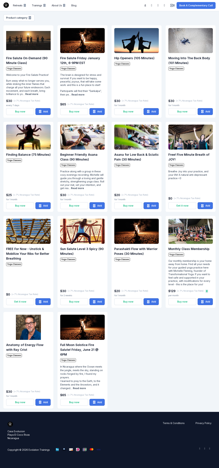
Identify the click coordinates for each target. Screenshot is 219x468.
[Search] (145, 5)
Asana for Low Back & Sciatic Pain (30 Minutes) (136, 157)
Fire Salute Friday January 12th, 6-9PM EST (80, 60)
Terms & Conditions (174, 423)
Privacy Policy (203, 423)
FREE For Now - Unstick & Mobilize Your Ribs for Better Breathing (27, 253)
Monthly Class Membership (188, 249)
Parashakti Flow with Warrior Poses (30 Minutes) (136, 251)
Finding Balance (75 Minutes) (28, 154)
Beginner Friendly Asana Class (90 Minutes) (79, 157)
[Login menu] (172, 5)
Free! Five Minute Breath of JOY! (188, 157)
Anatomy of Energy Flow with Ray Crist (24, 347)
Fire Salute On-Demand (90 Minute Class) (27, 60)
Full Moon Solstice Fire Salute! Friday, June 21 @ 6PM (79, 349)
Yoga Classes (14, 68)
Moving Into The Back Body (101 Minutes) (189, 60)
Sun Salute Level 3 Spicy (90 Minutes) (82, 251)
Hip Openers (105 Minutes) (134, 58)
